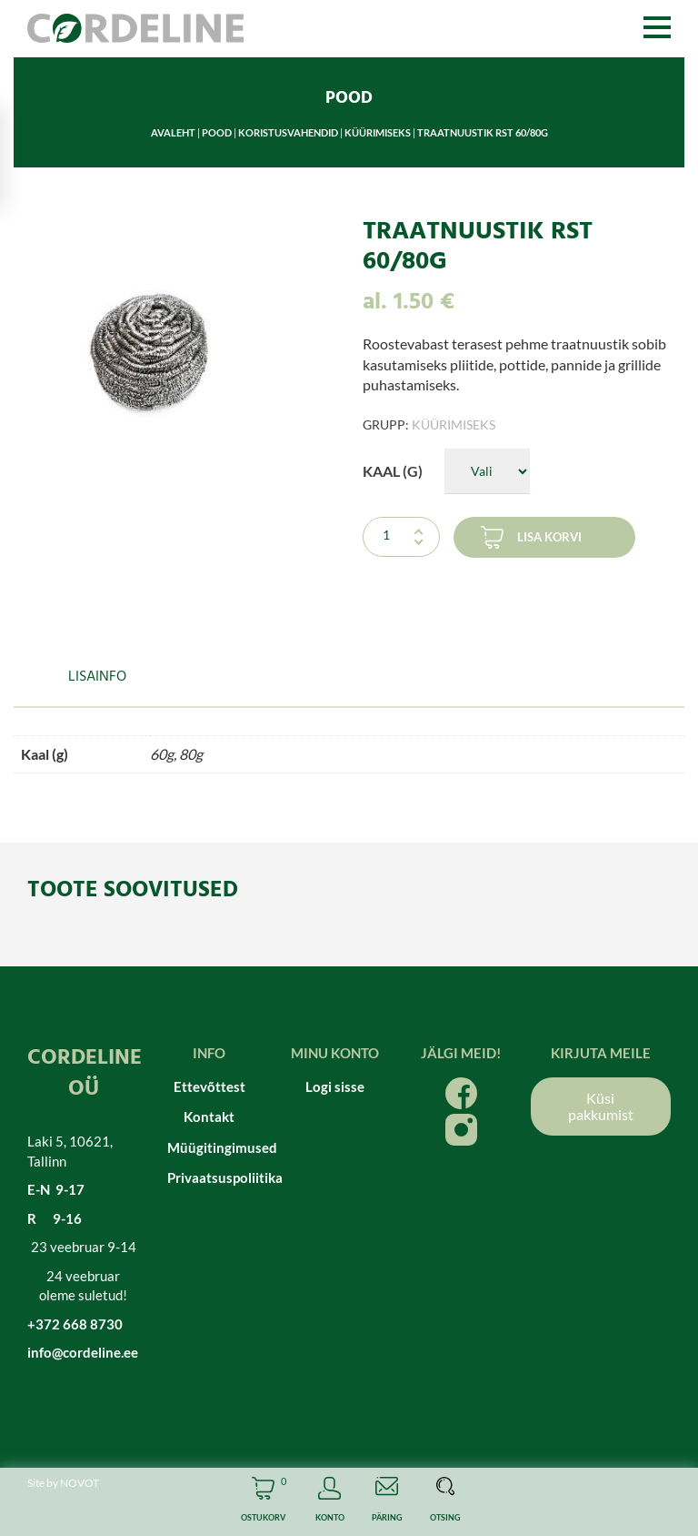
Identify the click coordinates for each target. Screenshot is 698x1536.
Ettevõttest (209, 1086)
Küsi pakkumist (600, 1106)
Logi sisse (334, 1086)
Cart (263, 1502)
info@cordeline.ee (82, 1352)
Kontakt (209, 1116)
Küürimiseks (377, 132)
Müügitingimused (209, 1147)
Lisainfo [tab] (97, 677)
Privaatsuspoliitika (209, 1177)
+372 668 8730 (75, 1324)
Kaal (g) (393, 471)
